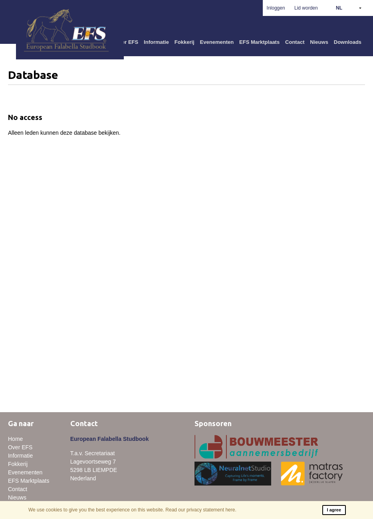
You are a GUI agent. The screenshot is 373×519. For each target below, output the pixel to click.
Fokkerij (184, 42)
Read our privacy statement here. (200, 510)
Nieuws (319, 42)
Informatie (156, 42)
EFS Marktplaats (259, 42)
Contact (294, 42)
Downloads (347, 42)
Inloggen (276, 8)
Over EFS (127, 42)
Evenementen (217, 42)
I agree (334, 509)
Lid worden (306, 8)
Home (15, 439)
